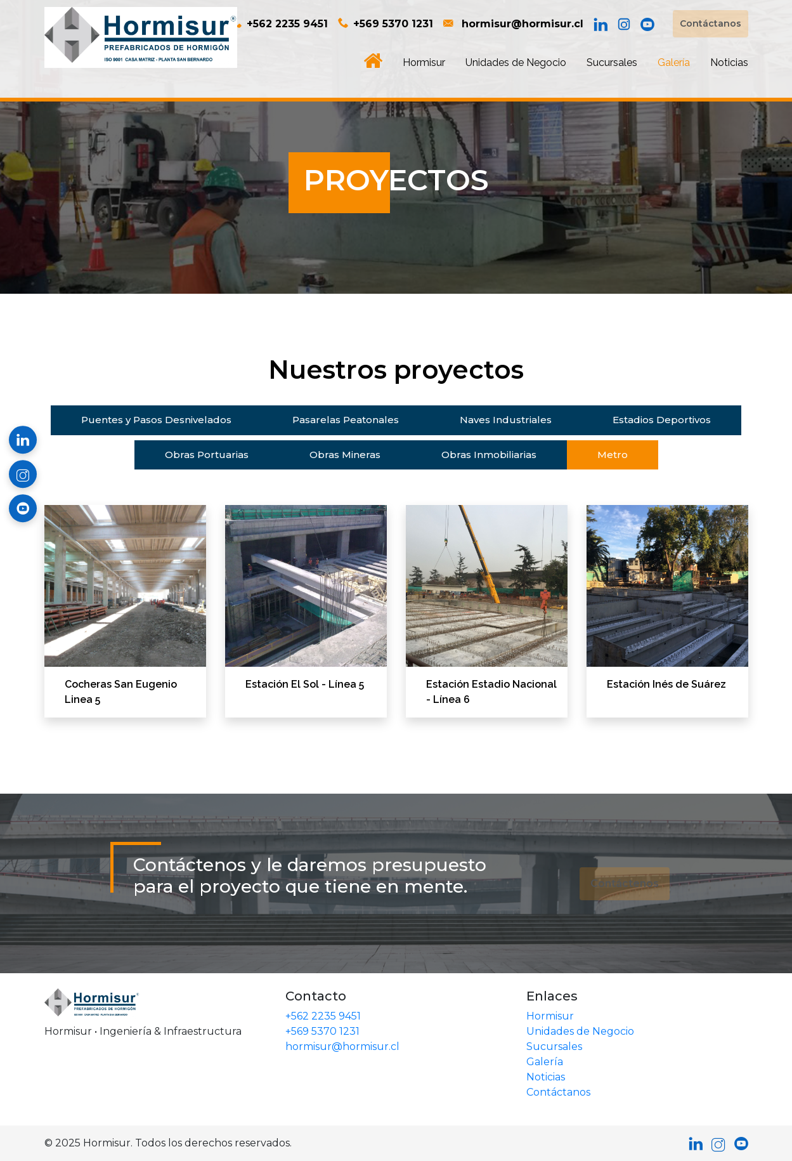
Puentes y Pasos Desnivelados (156, 420)
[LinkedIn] (600, 24)
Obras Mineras (344, 455)
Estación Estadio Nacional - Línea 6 (491, 691)
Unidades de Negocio (515, 62)
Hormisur (424, 62)
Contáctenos (624, 883)
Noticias (729, 62)
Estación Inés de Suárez (666, 684)
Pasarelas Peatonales (345, 420)
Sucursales (612, 62)
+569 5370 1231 (385, 24)
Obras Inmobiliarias (488, 455)
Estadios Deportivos (662, 420)
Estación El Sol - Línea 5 (304, 684)
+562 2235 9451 (279, 24)
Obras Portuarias (207, 455)
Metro (612, 455)
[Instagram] (624, 24)
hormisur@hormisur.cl (513, 24)
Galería (674, 62)
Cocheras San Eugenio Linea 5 (121, 691)
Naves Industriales (506, 420)
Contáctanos (710, 23)
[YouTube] (647, 24)
